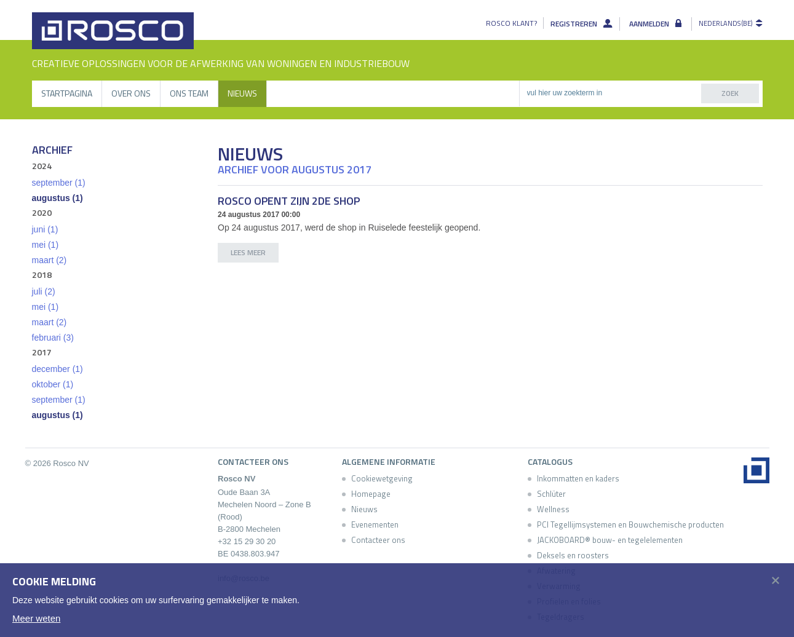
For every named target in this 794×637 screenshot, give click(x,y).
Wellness (553, 509)
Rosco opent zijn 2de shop (289, 200)
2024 (42, 165)
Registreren (575, 24)
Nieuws (242, 93)
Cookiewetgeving (382, 478)
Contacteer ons (378, 540)
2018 (42, 274)
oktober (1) (53, 384)
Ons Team (189, 93)
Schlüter (551, 494)
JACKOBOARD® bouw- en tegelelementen (610, 540)
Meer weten (36, 618)
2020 (42, 212)
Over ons (131, 93)
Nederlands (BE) (725, 23)
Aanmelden (651, 24)
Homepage (371, 494)
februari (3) (53, 337)
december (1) (57, 369)
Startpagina (66, 93)
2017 (42, 352)
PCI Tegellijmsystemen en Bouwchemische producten (630, 524)
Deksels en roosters (573, 555)
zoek (730, 93)
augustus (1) (57, 198)
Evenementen (375, 524)
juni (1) (45, 229)
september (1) (58, 183)
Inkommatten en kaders (578, 478)
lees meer (248, 252)
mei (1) (45, 245)
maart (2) (49, 260)
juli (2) (43, 291)
